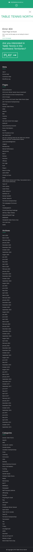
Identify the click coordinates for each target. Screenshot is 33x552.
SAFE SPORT (5, 173)
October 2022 (6, 333)
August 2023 (5, 312)
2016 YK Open (6, 97)
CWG (3, 459)
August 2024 (5, 283)
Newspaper (5, 488)
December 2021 (6, 348)
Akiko (3, 109)
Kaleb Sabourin (6, 191)
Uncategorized (6, 528)
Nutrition (4, 158)
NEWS (4, 224)
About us (4, 104)
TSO (3, 524)
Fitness (4, 130)
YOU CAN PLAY (6, 222)
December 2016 (6, 403)
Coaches (4, 116)
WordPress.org (6, 79)
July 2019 (4, 372)
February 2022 (6, 343)
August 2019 (5, 369)
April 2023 (5, 319)
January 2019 (5, 376)
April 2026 (5, 235)
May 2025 (5, 262)
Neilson (4, 156)
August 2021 (5, 357)
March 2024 (5, 295)
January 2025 (5, 271)
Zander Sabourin (7, 198)
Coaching (4, 454)
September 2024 (6, 281)
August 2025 (5, 254)
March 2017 (5, 396)
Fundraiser (5, 471)
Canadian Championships (9, 449)
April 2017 (5, 393)
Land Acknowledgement (8, 141)
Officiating (5, 493)
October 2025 (6, 250)
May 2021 (5, 362)
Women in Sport (6, 538)
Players (4, 168)
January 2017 (5, 400)
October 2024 (6, 278)
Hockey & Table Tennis (8, 476)
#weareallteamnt (7, 90)
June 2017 (5, 388)
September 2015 (6, 427)
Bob (3, 113)
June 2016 (5, 415)
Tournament (5, 519)
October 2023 (6, 307)
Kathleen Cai (5, 193)
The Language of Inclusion (9, 203)
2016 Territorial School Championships (12, 94)
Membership (5, 146)
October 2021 (6, 353)
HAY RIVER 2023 (6, 135)
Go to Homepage (6, 38)
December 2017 (6, 381)
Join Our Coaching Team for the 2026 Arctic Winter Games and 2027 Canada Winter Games (16, 138)
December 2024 (6, 273)
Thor (3, 205)
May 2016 (5, 417)
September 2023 (6, 309)
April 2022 (5, 341)
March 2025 (5, 266)
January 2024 (5, 300)
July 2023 (4, 314)
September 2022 (6, 336)
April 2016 (5, 420)
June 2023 (5, 317)
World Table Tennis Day (8, 540)
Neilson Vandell (6, 196)
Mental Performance (8, 149)
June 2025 (5, 259)
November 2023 (6, 305)
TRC (3, 521)
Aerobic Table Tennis (8, 106)
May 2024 (5, 290)
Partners (4, 495)
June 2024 (5, 288)
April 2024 (5, 293)
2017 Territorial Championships (10, 102)
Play (3, 500)
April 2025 (5, 264)
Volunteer (5, 533)
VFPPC (4, 531)
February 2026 (6, 240)
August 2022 (5, 338)
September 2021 (6, 355)
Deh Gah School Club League (10, 121)
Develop (4, 461)
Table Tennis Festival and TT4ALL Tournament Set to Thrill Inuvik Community (16, 180)
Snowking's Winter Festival (9, 507)
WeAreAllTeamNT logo (8, 215)
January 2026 (5, 242)
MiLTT (4, 153)
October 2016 (6, 408)
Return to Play (6, 170)
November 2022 (6, 331)
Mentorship (5, 151)
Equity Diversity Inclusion (9, 125)
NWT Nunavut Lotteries (8, 490)
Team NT (4, 184)
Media (4, 478)
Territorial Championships (9, 201)
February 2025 (6, 269)
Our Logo (4, 163)
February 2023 (6, 324)
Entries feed (5, 74)
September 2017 (6, 386)
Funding (4, 469)
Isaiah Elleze (5, 189)
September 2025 (6, 252)
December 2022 (6, 329)
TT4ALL (4, 526)
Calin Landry (5, 186)
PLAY (10, 55)
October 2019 (6, 367)
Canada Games (6, 447)
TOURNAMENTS (6, 208)
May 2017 (5, 391)
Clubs (4, 452)
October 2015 (6, 424)
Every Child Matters (7, 128)
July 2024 (4, 285)
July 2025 (4, 257)
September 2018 (6, 379)
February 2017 (6, 398)
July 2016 (4, 412)
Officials (4, 161)
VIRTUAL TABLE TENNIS (8, 212)
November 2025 (6, 247)
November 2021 (6, 350)
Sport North (5, 509)
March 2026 (5, 238)
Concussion (5, 457)
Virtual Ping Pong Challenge (9, 210)
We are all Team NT (7, 536)
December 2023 (6, 302)
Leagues (4, 144)
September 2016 (6, 410)
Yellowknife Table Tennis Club (10, 220)
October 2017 (6, 384)
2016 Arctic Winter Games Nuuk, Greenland (14, 92)
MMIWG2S (5, 485)
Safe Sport (5, 502)
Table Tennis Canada (8, 512)
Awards (4, 111)
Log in (4, 72)
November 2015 (6, 422)
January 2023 (5, 326)
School (4, 505)
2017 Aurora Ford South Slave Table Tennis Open (15, 99)
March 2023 (5, 321)
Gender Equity (6, 473)
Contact (4, 118)
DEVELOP (4, 123)
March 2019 (5, 374)
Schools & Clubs (6, 175)
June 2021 (5, 360)
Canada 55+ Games (7, 445)
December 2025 (6, 245)
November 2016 (6, 405)
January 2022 (5, 345)
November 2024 (6, 276)
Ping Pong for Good (7, 497)
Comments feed (6, 76)
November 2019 (6, 364)
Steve (3, 177)
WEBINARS (5, 217)
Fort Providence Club (8, 133)
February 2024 (6, 297)
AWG (3, 442)
